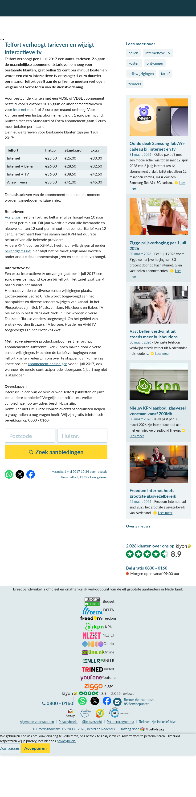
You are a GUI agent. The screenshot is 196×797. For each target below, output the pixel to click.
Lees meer (162, 354)
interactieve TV (158, 53)
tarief (165, 73)
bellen (133, 53)
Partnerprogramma (120, 722)
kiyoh (183, 546)
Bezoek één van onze (139, 702)
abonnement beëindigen (47, 363)
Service (6, 742)
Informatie (8, 747)
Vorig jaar (12, 217)
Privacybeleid (68, 722)
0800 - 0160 (60, 703)
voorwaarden (37, 722)
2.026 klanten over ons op (150, 545)
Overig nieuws (138, 526)
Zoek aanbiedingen (22, 790)
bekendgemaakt (18, 251)
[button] (2, 39)
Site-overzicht (92, 722)
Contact (6, 753)
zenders (134, 84)
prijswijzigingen (141, 73)
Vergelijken (9, 736)
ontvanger (155, 63)
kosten (133, 63)
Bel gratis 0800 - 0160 (146, 567)
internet (19, 109)
